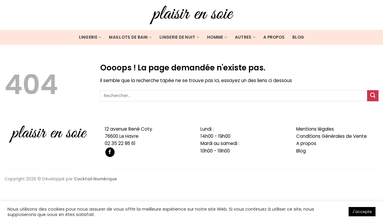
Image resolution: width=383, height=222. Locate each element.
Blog (298, 37)
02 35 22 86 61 (120, 143)
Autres (245, 37)
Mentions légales (315, 129)
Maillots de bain (130, 37)
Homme (217, 37)
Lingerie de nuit (179, 37)
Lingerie (90, 37)
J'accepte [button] (362, 212)
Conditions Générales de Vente (331, 136)
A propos (274, 37)
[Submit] (373, 95)
